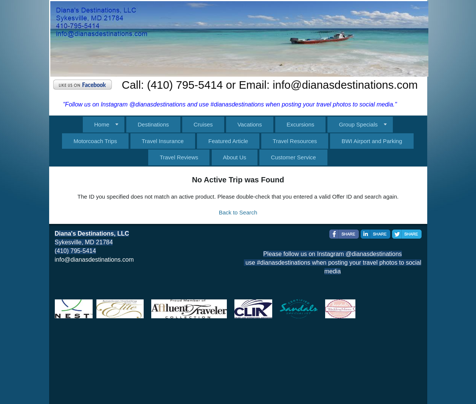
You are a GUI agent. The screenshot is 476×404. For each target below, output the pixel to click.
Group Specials (358, 124)
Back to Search (238, 212)
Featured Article (228, 141)
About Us (235, 157)
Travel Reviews (179, 157)
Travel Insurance (163, 141)
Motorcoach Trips (95, 141)
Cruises (203, 124)
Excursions (300, 124)
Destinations (153, 124)
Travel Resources (295, 141)
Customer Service (293, 157)
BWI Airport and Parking (371, 141)
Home (101, 124)
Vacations (249, 124)
